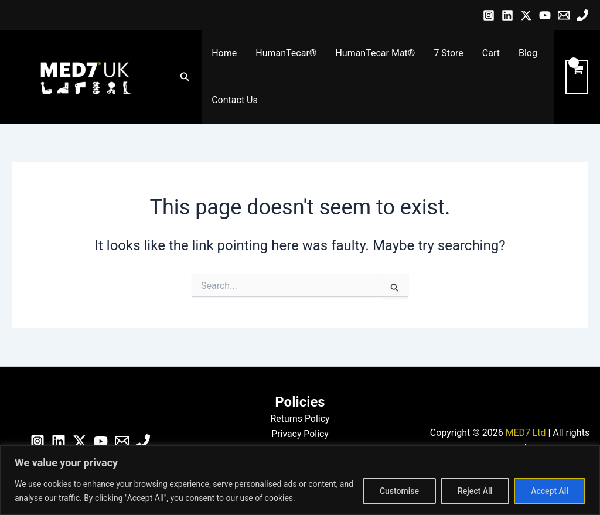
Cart (491, 53)
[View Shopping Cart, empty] (576, 77)
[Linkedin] (507, 15)
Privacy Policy (300, 433)
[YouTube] (545, 15)
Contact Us (235, 99)
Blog (528, 53)
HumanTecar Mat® (375, 53)
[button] (185, 77)
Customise (399, 491)
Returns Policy (300, 418)
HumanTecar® (285, 53)
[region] (300, 480)
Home (224, 53)
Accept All (549, 491)
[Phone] (582, 15)
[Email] (564, 15)
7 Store (448, 53)
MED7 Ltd (525, 432)
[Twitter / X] (526, 15)
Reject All (475, 491)
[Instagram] (489, 15)
